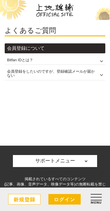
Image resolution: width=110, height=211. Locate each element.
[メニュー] (96, 199)
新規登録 (24, 199)
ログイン (64, 199)
